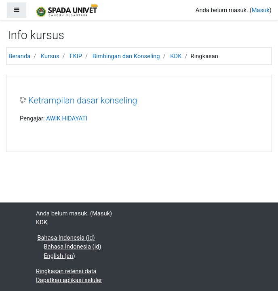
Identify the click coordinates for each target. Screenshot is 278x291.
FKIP (76, 56)
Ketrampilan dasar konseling (82, 100)
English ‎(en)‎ (59, 255)
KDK (175, 56)
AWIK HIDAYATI (66, 118)
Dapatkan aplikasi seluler (69, 280)
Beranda (19, 56)
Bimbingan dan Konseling (126, 56)
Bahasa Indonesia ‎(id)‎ (66, 237)
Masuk (261, 10)
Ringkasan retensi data (66, 271)
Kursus (50, 56)
